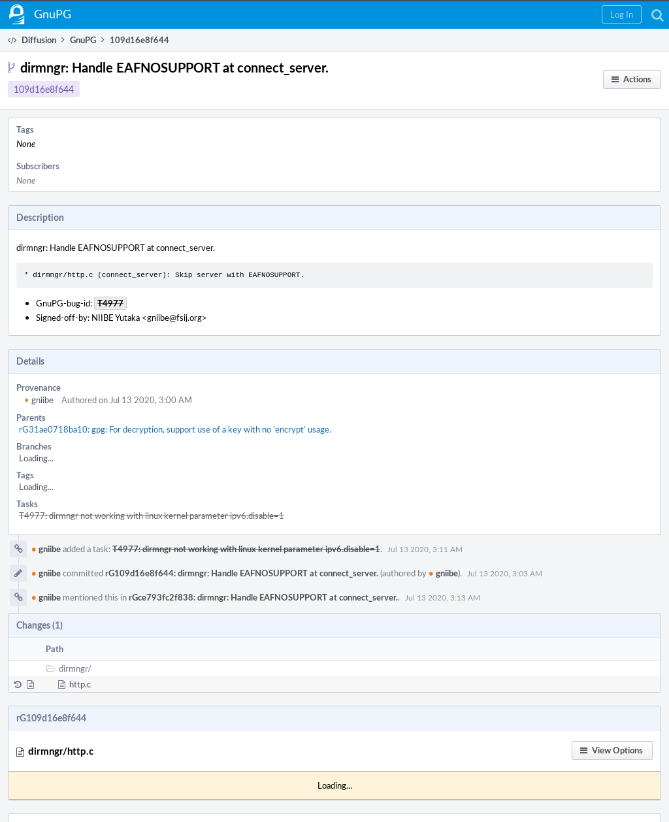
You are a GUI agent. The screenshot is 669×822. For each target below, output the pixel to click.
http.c (80, 684)
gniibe (39, 400)
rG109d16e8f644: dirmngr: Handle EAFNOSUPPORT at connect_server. (241, 573)
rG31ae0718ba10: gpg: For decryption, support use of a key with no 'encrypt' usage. (175, 429)
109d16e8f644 (44, 89)
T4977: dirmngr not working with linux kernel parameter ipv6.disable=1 (151, 515)
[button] (622, 14)
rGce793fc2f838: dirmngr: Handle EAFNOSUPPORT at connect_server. (263, 597)
